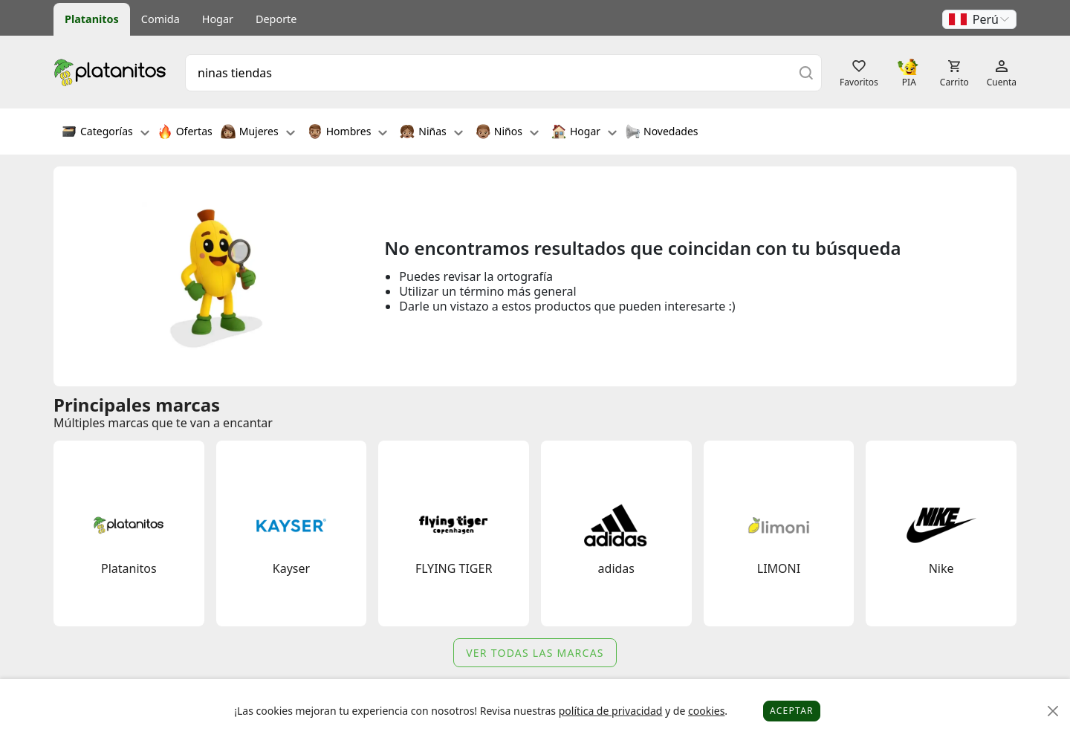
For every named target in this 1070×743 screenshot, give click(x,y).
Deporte (276, 19)
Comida (160, 19)
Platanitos (92, 19)
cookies (706, 711)
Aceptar (792, 710)
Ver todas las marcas (535, 653)
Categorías (105, 133)
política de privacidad (611, 711)
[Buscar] (806, 72)
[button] (979, 19)
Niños (507, 133)
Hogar (217, 19)
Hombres (348, 133)
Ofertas (185, 133)
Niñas (431, 133)
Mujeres (258, 133)
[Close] (1053, 711)
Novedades (661, 133)
